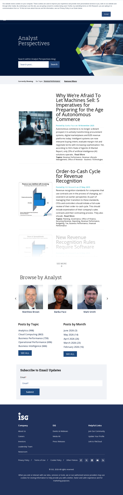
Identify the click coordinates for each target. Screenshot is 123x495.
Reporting (76, 221)
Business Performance (78, 223)
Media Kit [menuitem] (56, 436)
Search (54, 64)
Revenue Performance (72, 157)
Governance (76, 219)
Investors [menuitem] (22, 441)
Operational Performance (35, 342)
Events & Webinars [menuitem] (60, 431)
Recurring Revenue (63, 221)
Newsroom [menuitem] (22, 452)
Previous (15, 298)
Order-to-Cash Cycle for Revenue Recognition (78, 176)
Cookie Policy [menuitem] (55, 460)
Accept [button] (106, 14)
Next (107, 298)
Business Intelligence (32, 345)
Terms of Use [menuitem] (39, 460)
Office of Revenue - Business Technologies (85, 159)
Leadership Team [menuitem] (25, 446)
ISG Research (70, 187)
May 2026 (71, 334)
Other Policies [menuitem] (72, 460)
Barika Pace (70, 125)
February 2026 (74, 346)
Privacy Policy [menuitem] (23, 460)
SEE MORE (62, 264)
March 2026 (72, 342)
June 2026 (70, 330)
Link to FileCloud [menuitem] (95, 441)
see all (25, 353)
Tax (66, 223)
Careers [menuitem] (21, 436)
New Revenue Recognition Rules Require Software (75, 242)
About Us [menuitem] (22, 431)
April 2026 (71, 338)
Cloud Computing (30, 334)
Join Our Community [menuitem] (96, 431)
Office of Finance (89, 219)
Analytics (26, 330)
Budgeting (60, 223)
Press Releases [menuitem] (59, 441)
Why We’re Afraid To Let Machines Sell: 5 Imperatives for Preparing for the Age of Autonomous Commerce (79, 107)
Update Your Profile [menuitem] (96, 436)
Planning (66, 219)
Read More (79, 154)
